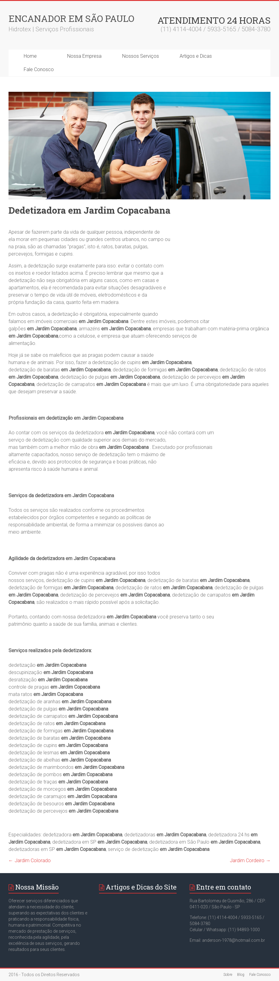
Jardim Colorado (30, 860)
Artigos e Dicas (196, 56)
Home (30, 56)
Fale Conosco (39, 69)
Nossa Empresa (84, 56)
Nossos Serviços (140, 56)
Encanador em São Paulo (71, 18)
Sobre (227, 974)
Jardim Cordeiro (250, 860)
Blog (240, 974)
